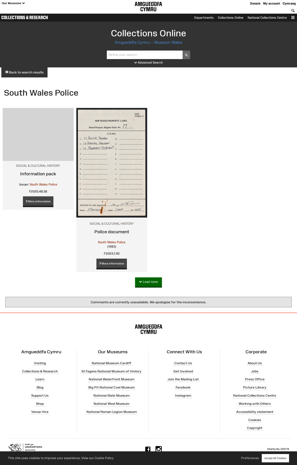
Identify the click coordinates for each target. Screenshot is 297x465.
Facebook (183, 387)
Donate (255, 3)
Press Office (255, 379)
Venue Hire (39, 412)
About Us (255, 363)
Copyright (254, 428)
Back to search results (24, 72)
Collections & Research (24, 17)
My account (271, 3)
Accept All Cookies (275, 458)
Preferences (250, 458)
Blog (40, 387)
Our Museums (13, 3)
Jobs (254, 371)
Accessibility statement (254, 412)
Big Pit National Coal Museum (111, 387)
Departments (204, 17)
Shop (40, 404)
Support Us (39, 395)
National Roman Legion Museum (111, 412)
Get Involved (183, 371)
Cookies (254, 420)
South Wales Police (43, 184)
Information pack (38, 173)
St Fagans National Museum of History (111, 371)
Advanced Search (148, 63)
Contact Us (183, 363)
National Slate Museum (111, 395)
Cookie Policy (104, 458)
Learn (39, 379)
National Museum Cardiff (111, 363)
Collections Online (230, 17)
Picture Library (255, 387)
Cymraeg (289, 3)
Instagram (183, 395)
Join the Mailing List (183, 379)
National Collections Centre (267, 17)
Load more (148, 282)
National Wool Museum (111, 404)
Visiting (40, 363)
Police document (111, 231)
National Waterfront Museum (111, 379)
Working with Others (255, 404)
